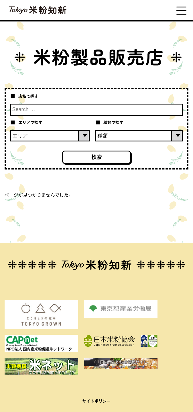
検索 (96, 157)
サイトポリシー (96, 401)
